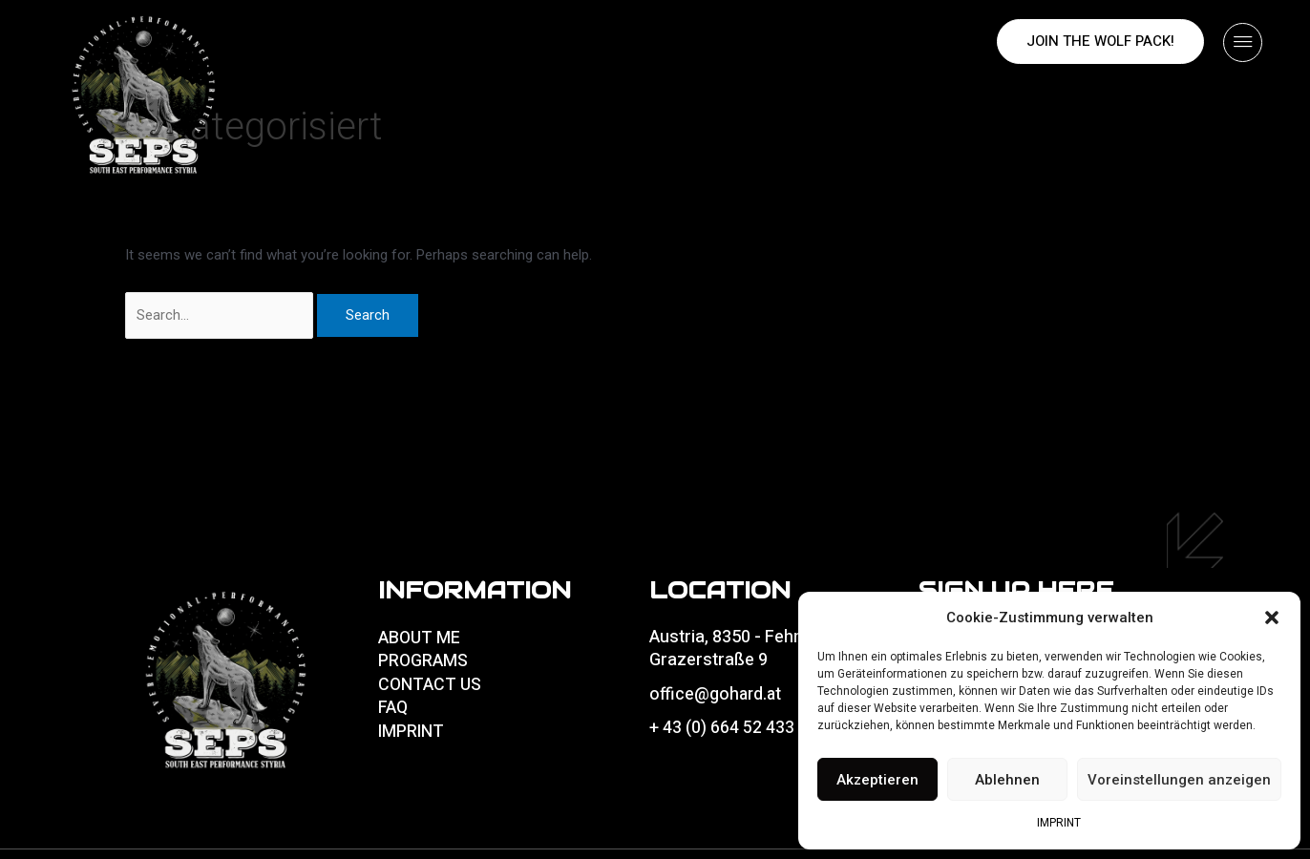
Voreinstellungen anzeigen (1179, 779)
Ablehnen (1007, 779)
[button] (1271, 617)
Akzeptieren (877, 779)
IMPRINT (1059, 822)
